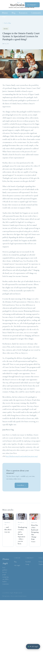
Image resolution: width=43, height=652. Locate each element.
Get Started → (32, 5)
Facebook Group (28, 563)
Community (36, 13)
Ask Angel (17, 565)
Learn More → (21, 485)
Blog (13, 13)
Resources (23, 13)
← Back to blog (6, 23)
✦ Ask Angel (33, 646)
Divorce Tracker (41, 563)
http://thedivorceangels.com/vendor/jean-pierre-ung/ (22, 456)
